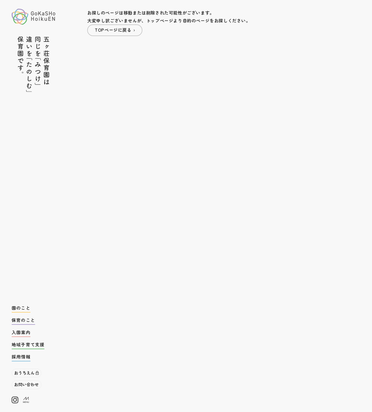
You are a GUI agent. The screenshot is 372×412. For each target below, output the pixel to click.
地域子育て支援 (28, 344)
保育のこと (23, 320)
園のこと (21, 308)
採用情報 (21, 357)
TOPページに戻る (113, 30)
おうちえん (24, 373)
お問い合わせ (26, 384)
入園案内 (21, 332)
